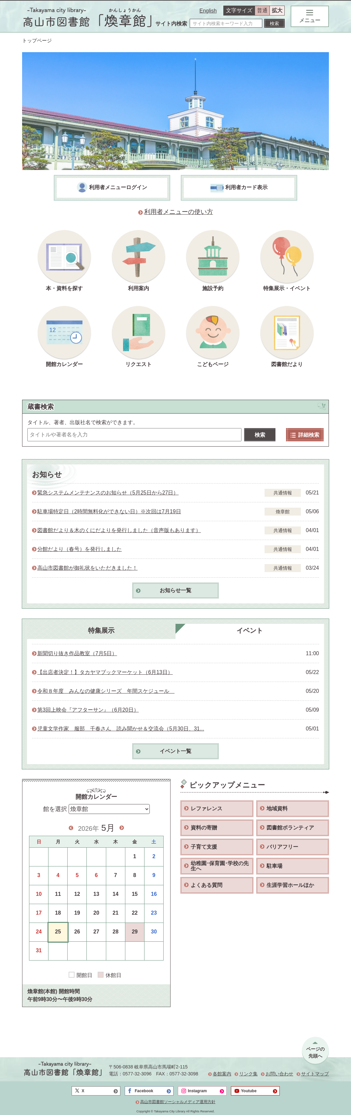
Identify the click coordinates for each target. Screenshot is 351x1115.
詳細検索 (305, 435)
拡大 (277, 10)
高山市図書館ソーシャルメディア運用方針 (177, 1101)
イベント (250, 630)
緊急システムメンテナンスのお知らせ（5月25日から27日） (108, 492)
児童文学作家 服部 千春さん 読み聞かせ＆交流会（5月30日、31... (120, 728)
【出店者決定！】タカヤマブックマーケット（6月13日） (105, 672)
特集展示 (101, 630)
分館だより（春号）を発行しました (79, 549)
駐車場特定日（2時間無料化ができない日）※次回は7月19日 (109, 511)
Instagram (197, 1091)
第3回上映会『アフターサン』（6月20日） (88, 710)
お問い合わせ (279, 1073)
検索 (260, 435)
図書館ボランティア (290, 827)
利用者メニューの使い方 (178, 211)
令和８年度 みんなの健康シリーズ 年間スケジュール (106, 691)
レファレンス (206, 808)
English (208, 11)
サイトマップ (315, 1073)
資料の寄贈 (204, 827)
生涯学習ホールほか (290, 885)
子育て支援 (204, 847)
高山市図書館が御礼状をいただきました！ (87, 568)
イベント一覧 (175, 751)
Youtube (249, 1091)
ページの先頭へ (315, 1052)
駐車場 (274, 866)
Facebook (144, 1091)
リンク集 (248, 1073)
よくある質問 (206, 885)
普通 (262, 10)
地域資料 (277, 808)
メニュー (309, 16)
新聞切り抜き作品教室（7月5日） (77, 653)
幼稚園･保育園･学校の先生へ (220, 866)
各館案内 (222, 1073)
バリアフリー (282, 847)
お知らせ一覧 (175, 590)
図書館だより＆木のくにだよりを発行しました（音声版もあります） (119, 530)
